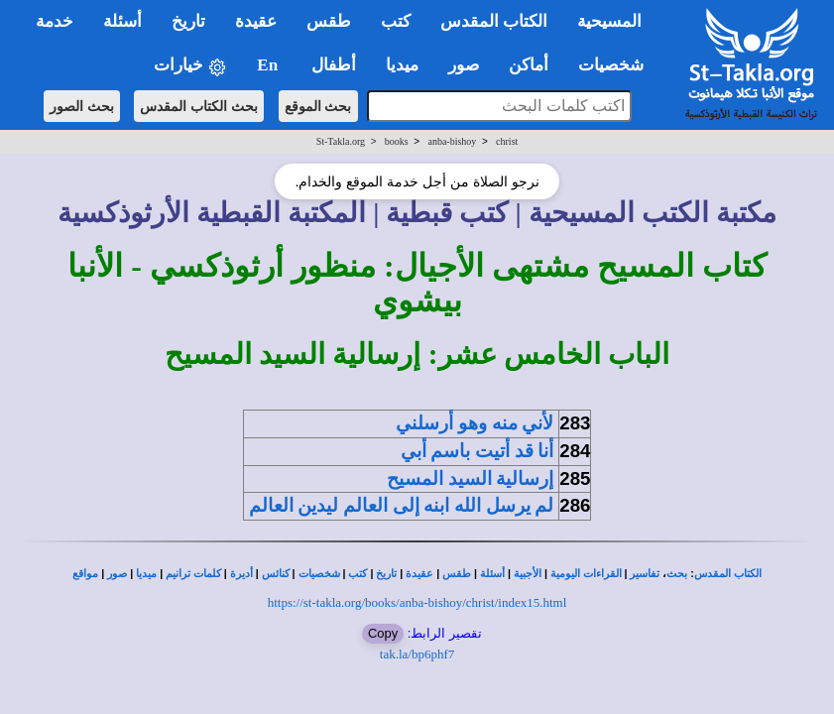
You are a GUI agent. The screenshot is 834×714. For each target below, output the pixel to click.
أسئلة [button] (122, 21)
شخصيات (319, 573)
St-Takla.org (340, 141)
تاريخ (386, 573)
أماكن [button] (528, 65)
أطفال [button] (333, 65)
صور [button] (463, 65)
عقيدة (419, 573)
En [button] (269, 65)
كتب (357, 573)
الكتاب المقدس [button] (493, 21)
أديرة (241, 573)
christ (507, 141)
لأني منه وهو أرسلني (474, 423)
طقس (456, 573)
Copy (383, 633)
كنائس (276, 573)
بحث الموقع (318, 106)
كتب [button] (396, 21)
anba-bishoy (451, 141)
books (397, 141)
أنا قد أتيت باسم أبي (477, 450)
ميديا (146, 573)
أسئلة (492, 573)
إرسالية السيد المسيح (470, 478)
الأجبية (527, 573)
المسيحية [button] (609, 21)
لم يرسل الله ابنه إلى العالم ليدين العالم (401, 505)
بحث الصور (82, 106)
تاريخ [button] (188, 21)
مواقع (85, 573)
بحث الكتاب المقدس (199, 106)
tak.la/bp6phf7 (417, 654)
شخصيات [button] (617, 65)
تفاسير (644, 573)
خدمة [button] (54, 21)
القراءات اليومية (586, 573)
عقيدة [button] (256, 21)
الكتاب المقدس (728, 573)
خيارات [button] (190, 66)
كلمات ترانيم (193, 573)
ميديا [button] (402, 65)
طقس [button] (328, 21)
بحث (676, 573)
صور (117, 573)
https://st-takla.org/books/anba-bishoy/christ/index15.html (417, 602)
